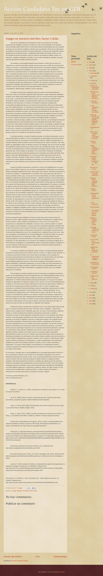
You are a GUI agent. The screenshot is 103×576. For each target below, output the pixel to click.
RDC (35, 491)
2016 (90, 68)
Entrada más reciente (12, 557)
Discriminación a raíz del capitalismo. (94, 173)
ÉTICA (31, 491)
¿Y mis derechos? (94, 203)
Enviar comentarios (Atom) (20, 560)
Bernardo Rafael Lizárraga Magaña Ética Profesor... (94, 182)
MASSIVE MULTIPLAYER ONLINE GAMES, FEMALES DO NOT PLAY (94, 119)
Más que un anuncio (93, 168)
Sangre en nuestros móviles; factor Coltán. (32, 38)
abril (92, 285)
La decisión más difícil (94, 101)
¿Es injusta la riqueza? (94, 267)
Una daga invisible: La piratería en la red (94, 230)
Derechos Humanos (23, 491)
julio (92, 83)
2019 (90, 62)
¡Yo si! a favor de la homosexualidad (94, 242)
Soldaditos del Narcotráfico (94, 263)
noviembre (94, 76)
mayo (92, 283)
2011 (90, 301)
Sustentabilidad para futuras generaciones (94, 197)
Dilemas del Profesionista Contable (94, 87)
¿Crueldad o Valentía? (94, 272)
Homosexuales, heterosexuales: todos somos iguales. (94, 211)
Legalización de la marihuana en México (94, 249)
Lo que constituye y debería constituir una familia (94, 109)
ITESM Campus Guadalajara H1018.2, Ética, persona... (94, 149)
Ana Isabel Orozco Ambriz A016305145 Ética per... (94, 160)
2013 (90, 295)
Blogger (62, 572)
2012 (90, 298)
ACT (74, 62)
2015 (90, 71)
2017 (90, 65)
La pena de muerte (93, 235)
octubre (93, 80)
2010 (90, 304)
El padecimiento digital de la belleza (94, 257)
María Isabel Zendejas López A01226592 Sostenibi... (94, 135)
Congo (14, 491)
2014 (90, 292)
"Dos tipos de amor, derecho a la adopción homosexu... (94, 95)
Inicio (37, 557)
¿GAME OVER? (93, 189)
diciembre (94, 73)
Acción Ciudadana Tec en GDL (43, 9)
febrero (93, 288)
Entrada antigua (60, 557)
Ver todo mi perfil (76, 64)
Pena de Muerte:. (93, 142)
